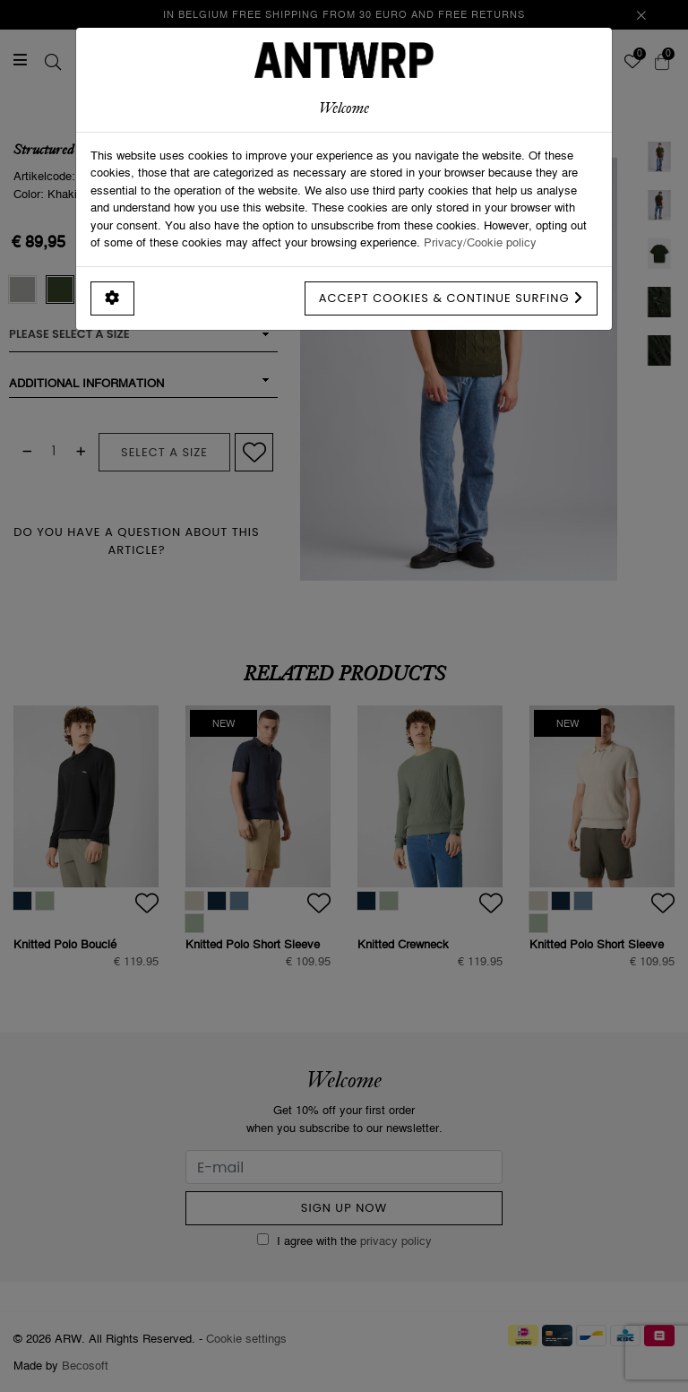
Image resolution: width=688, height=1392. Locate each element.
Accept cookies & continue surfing (451, 298)
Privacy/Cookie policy (480, 242)
